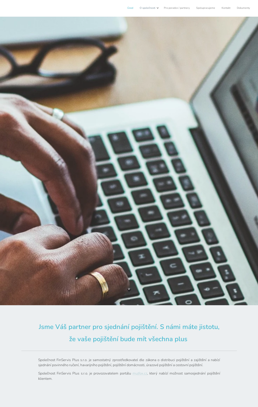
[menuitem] (216, 8)
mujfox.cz (139, 373)
